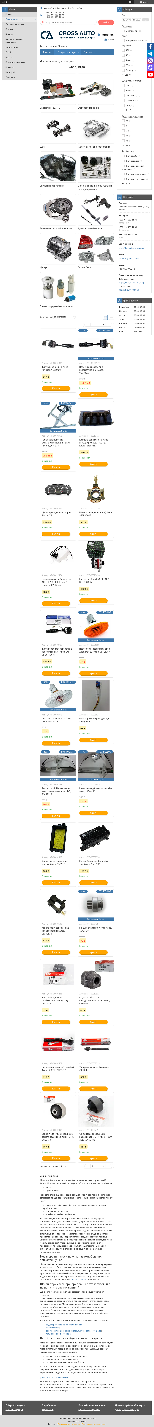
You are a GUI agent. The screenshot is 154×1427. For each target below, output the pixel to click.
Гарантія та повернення (89, 1409)
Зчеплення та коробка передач (56, 228)
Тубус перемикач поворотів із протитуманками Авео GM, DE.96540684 (57, 651)
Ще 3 (127, 183)
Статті (8, 52)
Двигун (43, 267)
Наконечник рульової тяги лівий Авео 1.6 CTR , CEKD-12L (58, 1069)
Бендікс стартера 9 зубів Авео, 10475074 (95, 929)
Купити (56, 388)
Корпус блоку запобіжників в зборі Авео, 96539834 (93, 863)
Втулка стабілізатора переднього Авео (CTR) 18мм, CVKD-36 (94, 1000)
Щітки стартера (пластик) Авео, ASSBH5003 (95, 514)
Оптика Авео (84, 267)
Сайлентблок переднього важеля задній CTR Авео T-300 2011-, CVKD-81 (95, 1136)
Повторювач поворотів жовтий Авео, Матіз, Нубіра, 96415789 (95, 650)
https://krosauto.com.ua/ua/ (131, 248)
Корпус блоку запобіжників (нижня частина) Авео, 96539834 (55, 930)
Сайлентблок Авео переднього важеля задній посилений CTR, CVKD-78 (58, 1136)
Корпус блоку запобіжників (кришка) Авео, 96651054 (55, 863)
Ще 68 (128, 145)
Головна (47, 52)
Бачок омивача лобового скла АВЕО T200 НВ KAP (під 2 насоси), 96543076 (57, 582)
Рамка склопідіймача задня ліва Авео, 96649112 (95, 790)
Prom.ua (92, 1418)
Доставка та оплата (15, 24)
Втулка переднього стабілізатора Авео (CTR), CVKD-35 (55, 1000)
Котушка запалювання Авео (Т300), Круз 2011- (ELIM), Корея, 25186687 (93, 442)
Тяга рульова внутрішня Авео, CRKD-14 (94, 1069)
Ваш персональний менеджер (15, 41)
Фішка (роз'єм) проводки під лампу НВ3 (94, 720)
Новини (9, 14)
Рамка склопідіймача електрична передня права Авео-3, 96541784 (56, 442)
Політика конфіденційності (94, 1424)
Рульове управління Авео (90, 228)
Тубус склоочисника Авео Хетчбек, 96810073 (55, 368)
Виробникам (47, 1409)
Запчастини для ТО (50, 107)
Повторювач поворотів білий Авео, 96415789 (56, 720)
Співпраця (10, 77)
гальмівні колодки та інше (58, 1333)
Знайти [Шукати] (106, 22)
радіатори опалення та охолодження (64, 1324)
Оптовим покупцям (14, 1409)
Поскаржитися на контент (69, 1424)
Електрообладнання (88, 107)
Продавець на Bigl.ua (77, 1421)
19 (103, 324)
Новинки (10, 67)
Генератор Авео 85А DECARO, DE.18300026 (94, 581)
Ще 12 (128, 110)
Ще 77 (128, 75)
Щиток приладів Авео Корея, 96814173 (56, 514)
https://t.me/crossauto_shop (132, 282)
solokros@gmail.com (129, 258)
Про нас (9, 29)
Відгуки (9, 57)
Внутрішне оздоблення (52, 185)
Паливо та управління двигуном (56, 306)
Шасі (42, 146)
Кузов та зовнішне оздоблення (94, 146)
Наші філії (10, 72)
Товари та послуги (14, 19)
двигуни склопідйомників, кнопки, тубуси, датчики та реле (73, 1330)
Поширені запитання (15, 62)
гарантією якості (78, 1279)
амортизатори (52, 1327)
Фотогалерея (12, 47)
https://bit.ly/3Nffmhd (129, 289)
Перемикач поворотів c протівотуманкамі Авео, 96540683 (91, 369)
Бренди (9, 34)
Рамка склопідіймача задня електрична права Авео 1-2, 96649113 (56, 791)
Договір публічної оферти (127, 1409)
